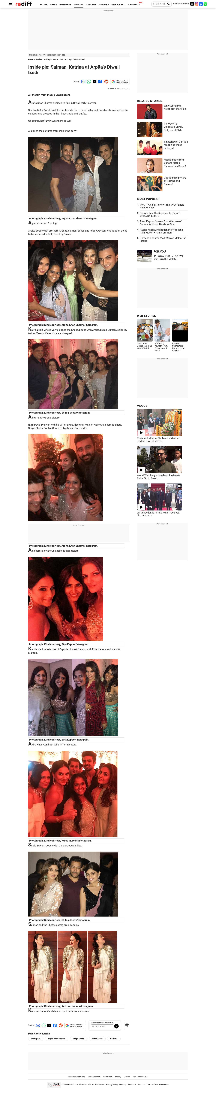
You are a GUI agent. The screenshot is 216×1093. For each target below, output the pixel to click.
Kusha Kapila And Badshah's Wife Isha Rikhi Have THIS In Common (161, 231)
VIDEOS (142, 406)
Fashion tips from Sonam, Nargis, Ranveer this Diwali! (175, 163)
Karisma (113, 1039)
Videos (127, 1077)
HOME (43, 4)
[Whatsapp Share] (88, 81)
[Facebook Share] (100, 81)
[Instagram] (196, 4)
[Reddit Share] (105, 81)
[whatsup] (205, 4)
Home (30, 59)
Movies (39, 59)
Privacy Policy (112, 1084)
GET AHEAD (118, 4)
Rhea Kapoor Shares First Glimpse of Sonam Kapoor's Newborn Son (161, 223)
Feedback (132, 1084)
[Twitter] (192, 4)
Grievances (164, 1084)
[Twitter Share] (94, 81)
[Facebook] (201, 4)
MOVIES (78, 4)
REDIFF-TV (134, 4)
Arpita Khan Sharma (56, 1039)
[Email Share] (83, 81)
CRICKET (91, 4)
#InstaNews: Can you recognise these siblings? (176, 145)
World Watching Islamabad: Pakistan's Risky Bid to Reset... (158, 477)
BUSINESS (65, 4)
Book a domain (94, 1077)
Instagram (35, 1039)
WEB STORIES (146, 316)
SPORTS (104, 4)
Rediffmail (107, 1077)
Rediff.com (73, 1084)
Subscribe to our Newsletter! (102, 1023)
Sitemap (122, 1084)
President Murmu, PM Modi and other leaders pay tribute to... (158, 440)
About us (141, 1084)
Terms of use (152, 1084)
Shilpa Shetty (78, 1039)
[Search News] (168, 4)
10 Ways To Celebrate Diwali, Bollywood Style (173, 127)
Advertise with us (86, 1084)
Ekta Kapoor (97, 1039)
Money (118, 1077)
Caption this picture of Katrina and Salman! (175, 181)
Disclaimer (99, 1084)
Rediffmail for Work (76, 1077)
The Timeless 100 (140, 1077)
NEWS (53, 4)
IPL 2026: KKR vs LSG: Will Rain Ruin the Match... (168, 257)
